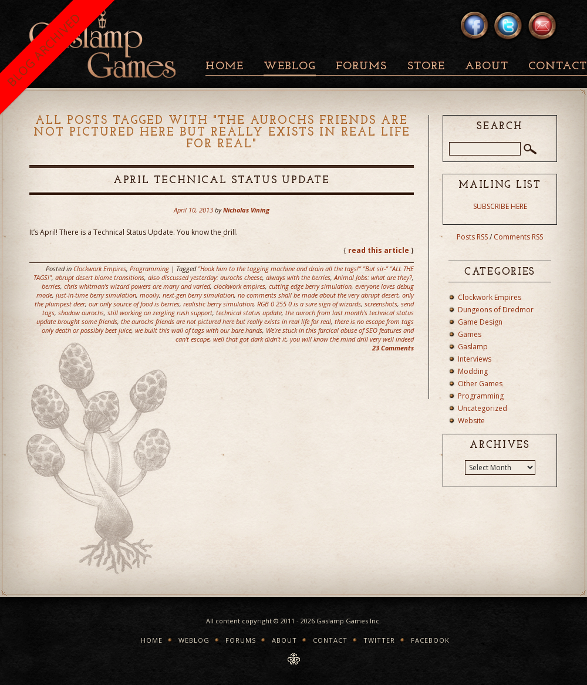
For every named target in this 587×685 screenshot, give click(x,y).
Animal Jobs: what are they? (373, 277)
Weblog (290, 66)
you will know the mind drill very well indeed (352, 339)
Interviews (474, 359)
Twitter (379, 640)
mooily (149, 295)
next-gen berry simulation (198, 295)
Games (469, 334)
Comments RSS (518, 237)
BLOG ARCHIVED (44, 49)
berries (51, 286)
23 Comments (393, 347)
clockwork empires (239, 286)
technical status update (249, 312)
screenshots (381, 303)
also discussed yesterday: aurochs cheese (205, 277)
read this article (378, 250)
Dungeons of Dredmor (496, 310)
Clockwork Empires (99, 268)
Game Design (480, 322)
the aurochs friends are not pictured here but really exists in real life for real (226, 321)
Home (224, 66)
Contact (330, 640)
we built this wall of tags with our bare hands (198, 330)
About (486, 66)
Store (426, 66)
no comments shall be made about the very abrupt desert (318, 295)
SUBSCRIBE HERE (500, 206)
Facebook (430, 640)
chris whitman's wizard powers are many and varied (137, 286)
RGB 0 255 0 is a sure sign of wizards (309, 303)
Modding (473, 371)
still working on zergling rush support (159, 312)
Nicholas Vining (246, 209)
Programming (149, 268)
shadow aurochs (81, 312)
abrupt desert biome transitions (99, 277)
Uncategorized (482, 408)
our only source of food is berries (134, 303)
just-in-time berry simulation (96, 295)
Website (471, 421)
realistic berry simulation (218, 303)
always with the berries (298, 277)
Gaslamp (473, 347)
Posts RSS (472, 237)
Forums (361, 66)
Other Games (480, 384)
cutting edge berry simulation (310, 286)
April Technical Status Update (221, 180)
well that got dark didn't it (249, 339)
